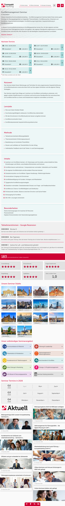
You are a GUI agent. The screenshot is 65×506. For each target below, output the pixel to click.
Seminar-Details (6, 34)
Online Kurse (24, 5)
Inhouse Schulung (45, 5)
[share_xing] (27, 504)
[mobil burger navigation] (54, 5)
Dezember (56, 400)
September (56, 393)
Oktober (24, 400)
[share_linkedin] (38, 504)
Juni (56, 386)
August (40, 393)
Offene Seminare (34, 5)
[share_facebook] (30, 504)
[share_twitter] (34, 504)
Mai (40, 386)
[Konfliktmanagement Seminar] (58, 5)
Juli (24, 393)
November (40, 400)
